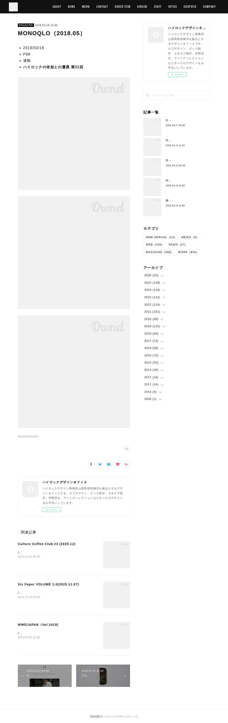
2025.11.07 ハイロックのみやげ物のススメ (48, 592)
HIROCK (167, 6)
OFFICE (197, 6)
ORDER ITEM (147, 6)
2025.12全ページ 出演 (35, 552)
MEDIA (189, 237)
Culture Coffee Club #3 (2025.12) (47, 544)
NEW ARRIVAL (160, 237)
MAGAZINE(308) (28, 436)
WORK (110, 6)
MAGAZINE (26, 25)
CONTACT (127, 6)
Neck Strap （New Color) (185, 120)
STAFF (182, 6)
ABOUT (81, 6)
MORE (212, 6)
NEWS (96, 6)
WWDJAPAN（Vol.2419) (38, 624)
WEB (154, 244)
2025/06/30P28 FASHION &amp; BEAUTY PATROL (55, 633)
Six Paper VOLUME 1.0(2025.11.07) (48, 584)
